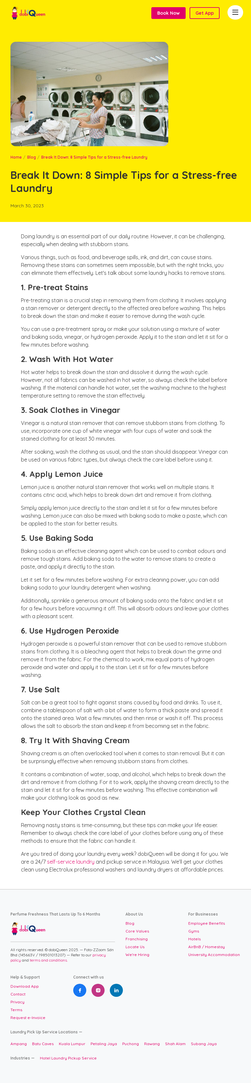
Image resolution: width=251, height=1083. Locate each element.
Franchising (137, 938)
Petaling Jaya (104, 1043)
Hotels (194, 938)
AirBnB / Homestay (206, 946)
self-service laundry (70, 861)
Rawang (152, 1043)
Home (16, 157)
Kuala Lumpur (72, 1043)
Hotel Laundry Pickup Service (68, 1058)
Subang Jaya (204, 1043)
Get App (204, 13)
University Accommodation (214, 954)
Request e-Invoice (27, 1017)
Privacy (17, 1001)
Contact (17, 994)
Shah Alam (175, 1043)
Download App (24, 986)
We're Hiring (137, 954)
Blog (31, 157)
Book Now (168, 13)
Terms (16, 1009)
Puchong (130, 1043)
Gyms (193, 931)
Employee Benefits (206, 923)
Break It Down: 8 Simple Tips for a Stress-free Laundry (94, 157)
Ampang (18, 1043)
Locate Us (135, 946)
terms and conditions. (49, 960)
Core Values (137, 931)
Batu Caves (43, 1043)
